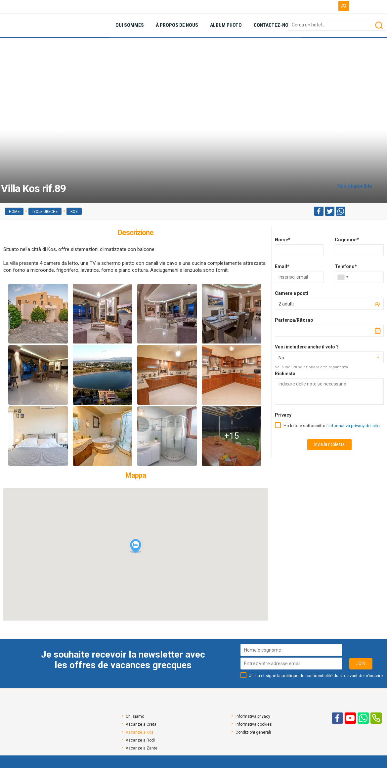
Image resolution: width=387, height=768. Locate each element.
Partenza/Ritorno (294, 320)
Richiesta (285, 373)
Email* (282, 266)
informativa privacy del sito (354, 425)
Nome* (282, 239)
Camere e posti (291, 293)
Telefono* (346, 266)
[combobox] (342, 277)
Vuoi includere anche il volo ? (307, 346)
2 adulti (286, 303)
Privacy (283, 415)
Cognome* (347, 239)
